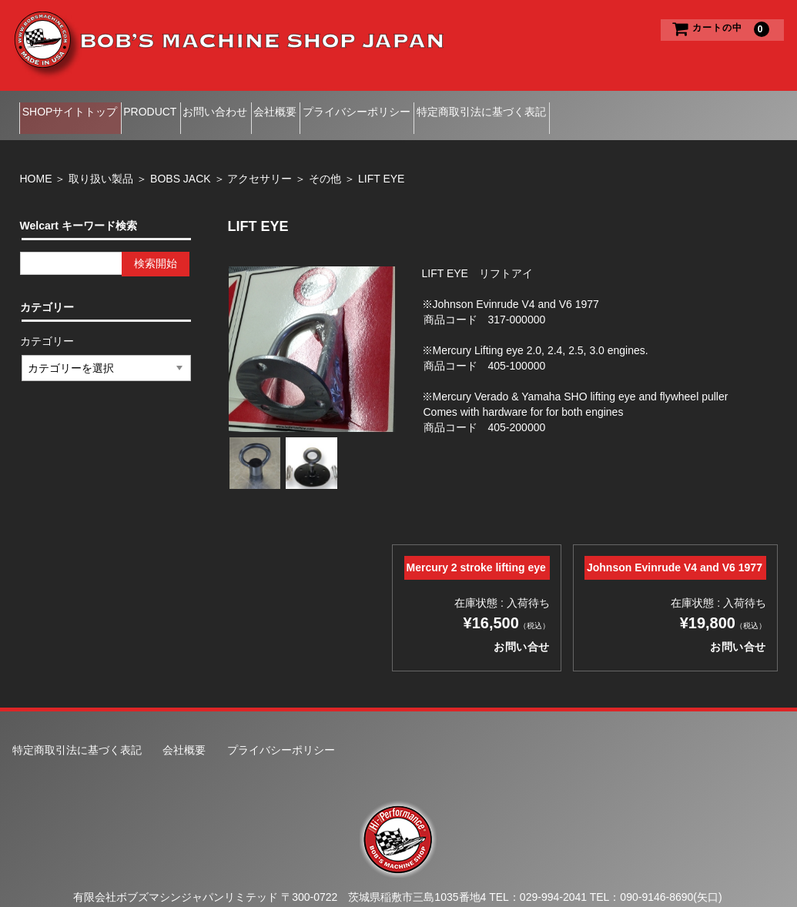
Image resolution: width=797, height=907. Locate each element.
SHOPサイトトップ (75, 107)
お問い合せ (738, 630)
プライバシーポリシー (458, 107)
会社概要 (352, 107)
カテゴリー (48, 324)
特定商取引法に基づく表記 (606, 107)
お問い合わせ (268, 107)
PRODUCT (179, 107)
